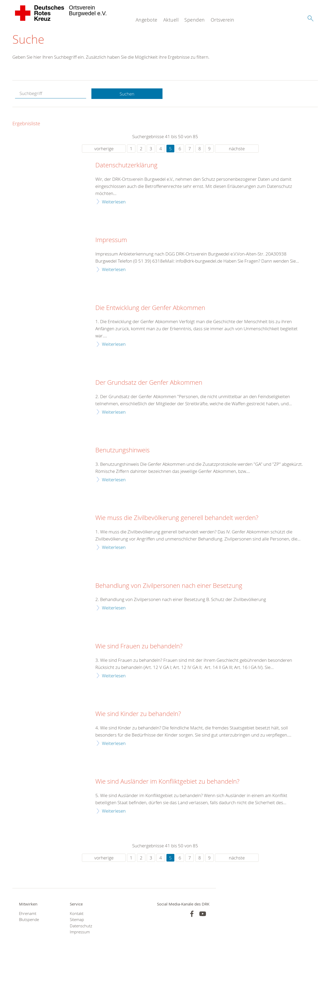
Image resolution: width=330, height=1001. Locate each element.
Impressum (111, 240)
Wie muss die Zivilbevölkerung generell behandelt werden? (176, 518)
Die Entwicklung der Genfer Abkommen (150, 308)
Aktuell (171, 20)
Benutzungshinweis (122, 450)
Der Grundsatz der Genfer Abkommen (148, 383)
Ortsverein (222, 20)
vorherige (104, 149)
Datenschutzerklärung (126, 165)
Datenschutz (81, 925)
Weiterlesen (114, 202)
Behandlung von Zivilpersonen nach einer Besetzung (168, 586)
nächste (237, 149)
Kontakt (76, 913)
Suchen (127, 94)
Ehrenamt (27, 913)
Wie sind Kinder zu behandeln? (138, 714)
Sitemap (77, 919)
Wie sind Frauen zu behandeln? (139, 646)
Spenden (194, 20)
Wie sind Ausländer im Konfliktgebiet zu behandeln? (167, 782)
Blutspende (29, 919)
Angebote (146, 20)
